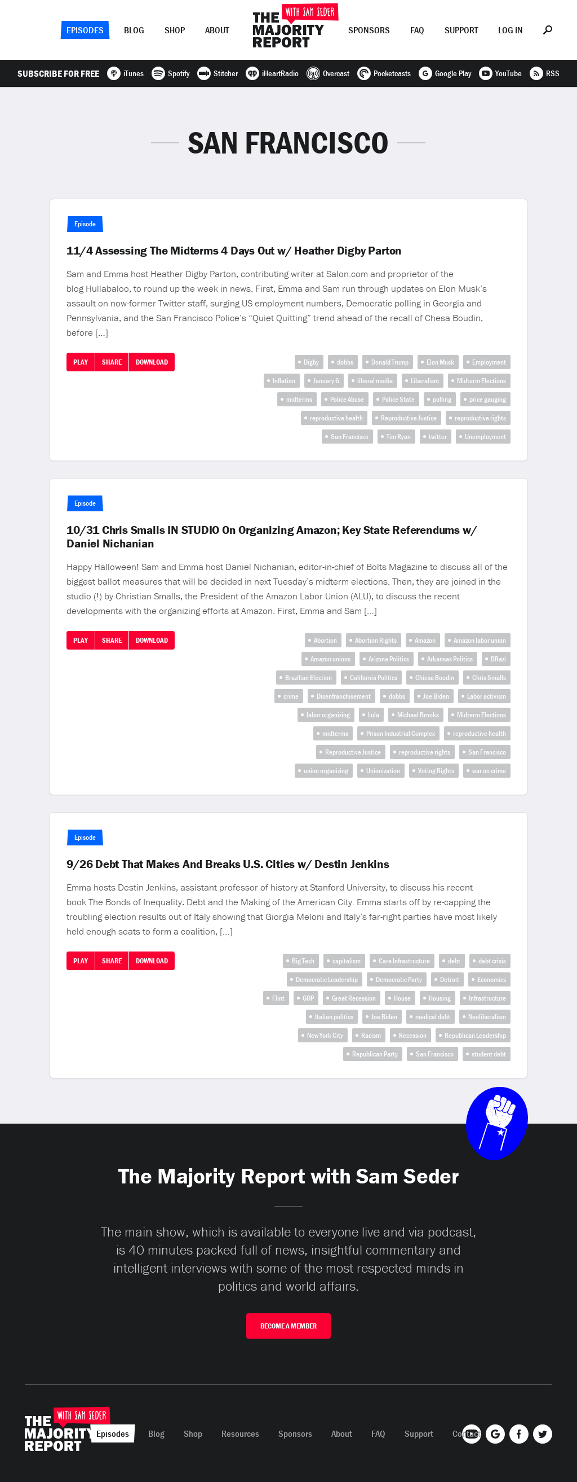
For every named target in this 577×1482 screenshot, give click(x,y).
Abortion (325, 640)
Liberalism (425, 380)
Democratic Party (399, 979)
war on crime (489, 770)
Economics (491, 979)
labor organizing (328, 715)
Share (112, 362)
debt (454, 961)
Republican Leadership (475, 1035)
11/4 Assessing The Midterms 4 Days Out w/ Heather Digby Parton (234, 250)
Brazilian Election (308, 677)
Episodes (85, 30)
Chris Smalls (489, 677)
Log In (510, 30)
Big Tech (303, 961)
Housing (440, 998)
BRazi (498, 659)
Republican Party (375, 1054)
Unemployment (485, 436)
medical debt (432, 1016)
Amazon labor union (480, 640)
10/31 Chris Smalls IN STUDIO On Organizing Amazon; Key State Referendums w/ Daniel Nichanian (271, 536)
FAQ (417, 30)
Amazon (425, 640)
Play (80, 362)
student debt (489, 1054)
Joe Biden (436, 696)
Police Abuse (347, 399)
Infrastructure (487, 998)
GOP (308, 998)
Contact (466, 1433)
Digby (311, 362)
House (402, 998)
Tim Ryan (399, 436)
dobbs (345, 362)
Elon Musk (440, 362)
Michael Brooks (418, 715)
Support (461, 30)
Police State (398, 399)
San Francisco (350, 436)
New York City (325, 1035)
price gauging (487, 399)
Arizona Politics (389, 659)
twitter (438, 436)
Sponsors (369, 30)
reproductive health (336, 418)
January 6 (326, 380)
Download (152, 362)
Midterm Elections (481, 380)
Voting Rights (436, 770)
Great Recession (354, 998)
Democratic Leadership (327, 979)
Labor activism (486, 696)
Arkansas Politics (450, 659)
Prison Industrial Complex (400, 733)
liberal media (375, 380)
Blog (134, 30)
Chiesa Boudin (434, 677)
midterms (299, 399)
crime (291, 696)
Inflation (284, 380)
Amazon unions (330, 659)
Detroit (449, 979)
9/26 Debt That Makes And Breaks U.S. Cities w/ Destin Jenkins (227, 864)
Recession (413, 1035)
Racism (371, 1035)
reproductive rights (480, 418)
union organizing (326, 770)
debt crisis (492, 961)
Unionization (383, 770)
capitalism (346, 961)
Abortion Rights (376, 640)
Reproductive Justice (409, 418)
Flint (278, 998)
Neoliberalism (487, 1016)
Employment (489, 362)
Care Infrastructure (404, 961)
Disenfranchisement (344, 696)
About (217, 30)
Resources (240, 1433)
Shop (175, 30)
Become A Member (288, 1326)
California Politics (373, 677)
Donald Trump (390, 362)
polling (442, 399)
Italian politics (334, 1016)
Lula (373, 715)
